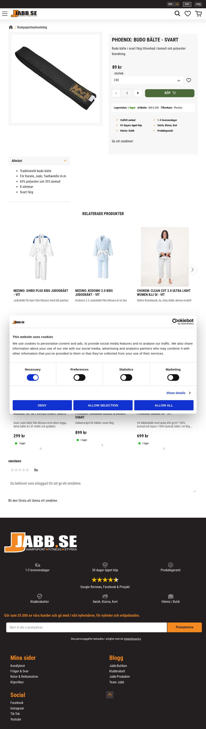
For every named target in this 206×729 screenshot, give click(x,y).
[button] (7, 14)
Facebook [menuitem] (16, 703)
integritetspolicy (132, 638)
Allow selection (103, 405)
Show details (175, 393)
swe (187, 4)
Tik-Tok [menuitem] (15, 714)
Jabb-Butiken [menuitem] (118, 666)
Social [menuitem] (17, 695)
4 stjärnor (23, 470)
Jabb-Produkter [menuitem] (119, 677)
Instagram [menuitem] (17, 708)
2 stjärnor (16, 470)
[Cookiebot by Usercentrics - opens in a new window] (175, 322)
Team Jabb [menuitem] (116, 682)
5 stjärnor (27, 470)
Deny (42, 405)
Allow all (164, 405)
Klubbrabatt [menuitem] (117, 671)
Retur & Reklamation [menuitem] (24, 677)
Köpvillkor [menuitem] (17, 682)
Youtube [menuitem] (15, 719)
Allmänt (17, 161)
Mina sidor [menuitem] (23, 658)
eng (198, 4)
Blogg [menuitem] (116, 658)
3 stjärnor (20, 470)
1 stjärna (12, 470)
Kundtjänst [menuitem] (17, 666)
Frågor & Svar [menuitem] (19, 671)
